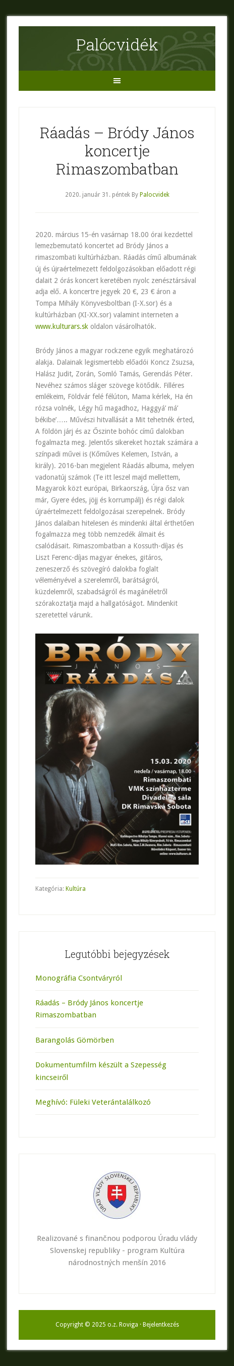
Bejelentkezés (161, 1324)
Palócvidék (117, 44)
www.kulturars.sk (61, 326)
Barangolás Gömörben (74, 1040)
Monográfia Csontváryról (78, 978)
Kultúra (76, 888)
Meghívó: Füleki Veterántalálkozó (93, 1102)
